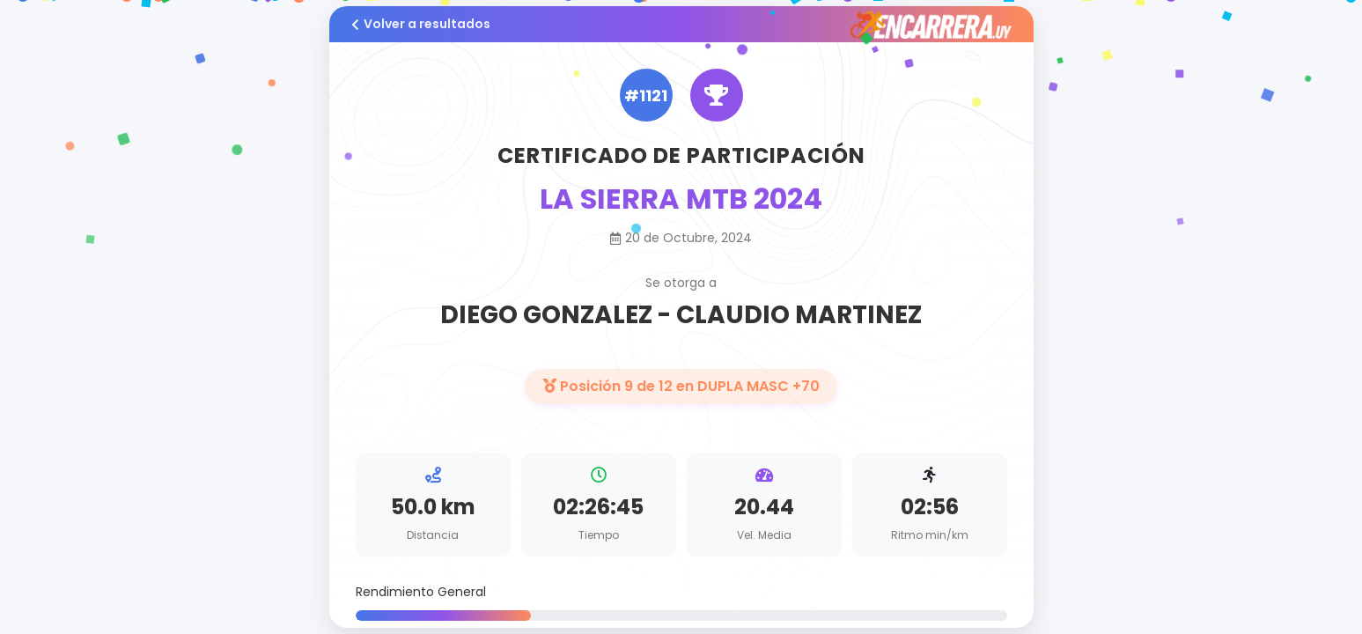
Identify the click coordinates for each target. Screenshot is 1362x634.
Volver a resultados (420, 24)
